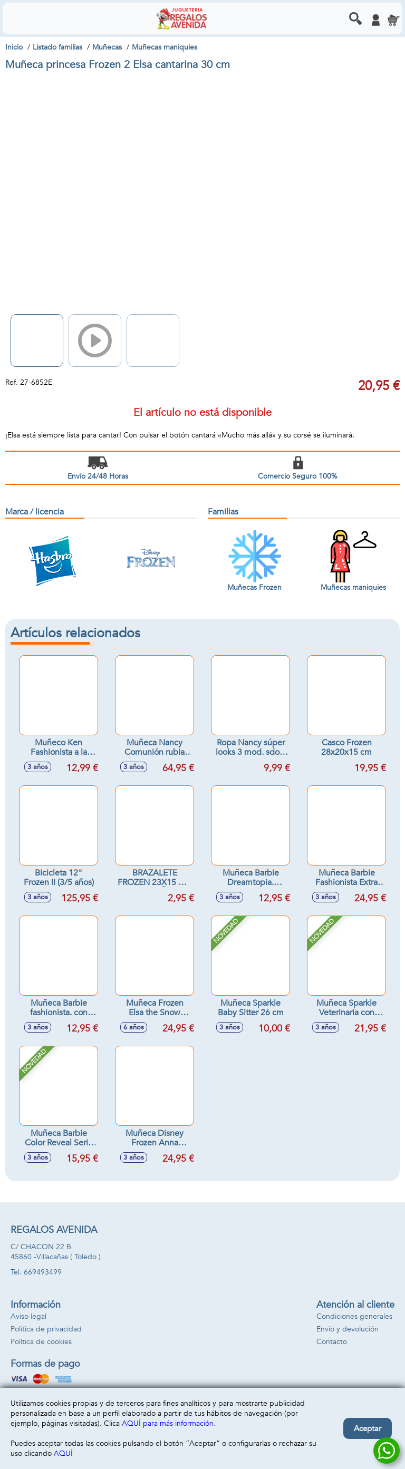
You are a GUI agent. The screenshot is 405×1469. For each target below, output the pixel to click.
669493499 (43, 1272)
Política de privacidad (46, 1329)
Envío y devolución (347, 1329)
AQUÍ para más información (168, 1423)
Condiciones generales (354, 1316)
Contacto (331, 1342)
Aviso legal (28, 1316)
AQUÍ (63, 1453)
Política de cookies (41, 1342)
